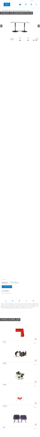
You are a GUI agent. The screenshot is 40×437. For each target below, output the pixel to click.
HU (4, 0)
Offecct (4, 344)
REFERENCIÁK (33, 300)
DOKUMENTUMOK (12, 300)
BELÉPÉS (32, 0)
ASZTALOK (10, 10)
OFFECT (25, 10)
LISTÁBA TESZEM (6, 286)
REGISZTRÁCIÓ (36, 0)
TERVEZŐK (19, 300)
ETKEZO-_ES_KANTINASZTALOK (18, 10)
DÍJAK (26, 300)
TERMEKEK (6, 10)
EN (5, 0)
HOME (3, 10)
